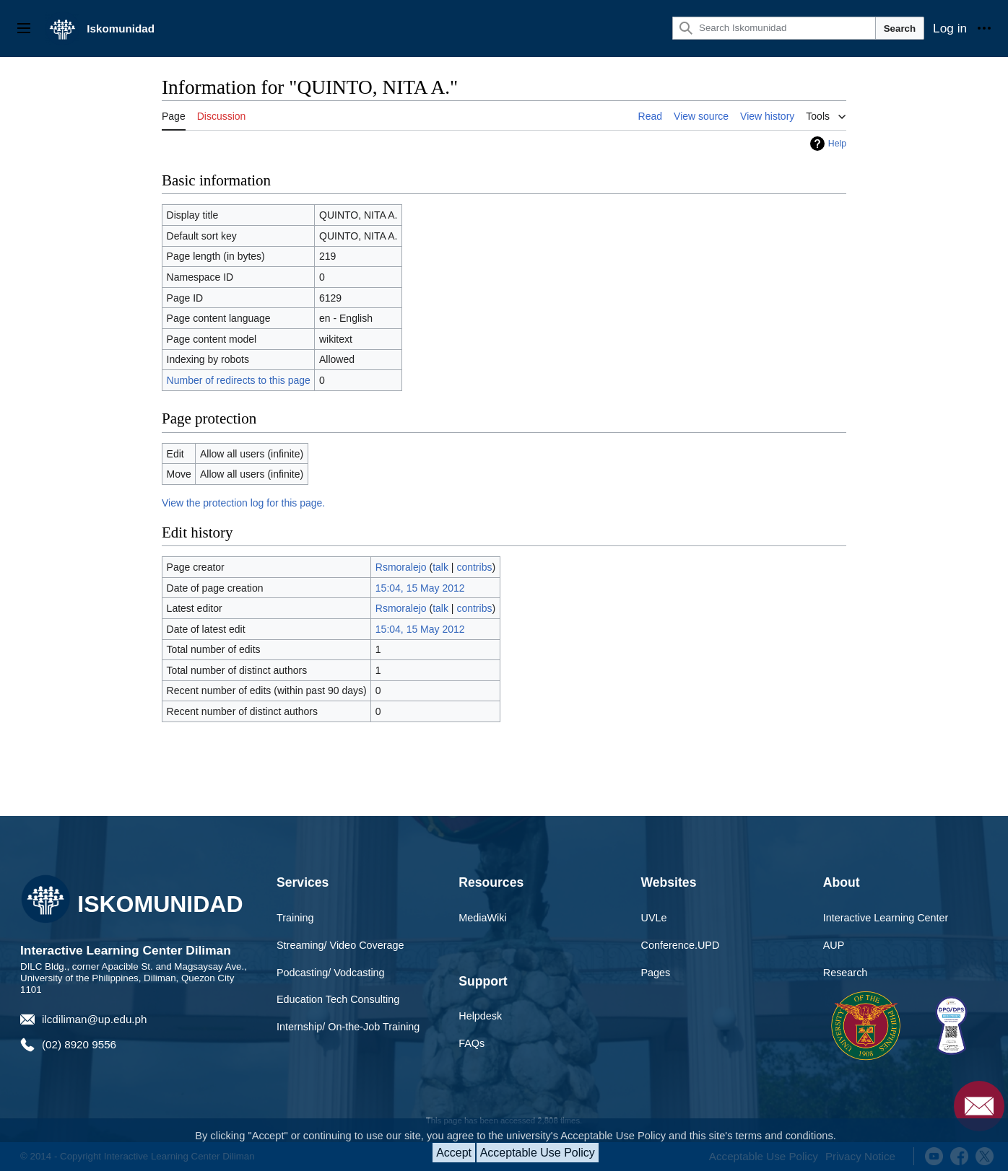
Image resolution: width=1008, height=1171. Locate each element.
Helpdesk (480, 1016)
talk (440, 567)
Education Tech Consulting (338, 999)
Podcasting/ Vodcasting (331, 972)
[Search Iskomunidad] (774, 28)
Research (845, 972)
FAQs (472, 1043)
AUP (834, 945)
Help (837, 144)
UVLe (654, 918)
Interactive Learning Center (886, 918)
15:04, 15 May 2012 (420, 588)
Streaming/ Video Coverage (340, 945)
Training (295, 918)
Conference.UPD (680, 945)
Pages (656, 972)
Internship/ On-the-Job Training (348, 1026)
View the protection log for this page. (243, 503)
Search (900, 28)
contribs (474, 567)
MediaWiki (482, 918)
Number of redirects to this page (238, 380)
